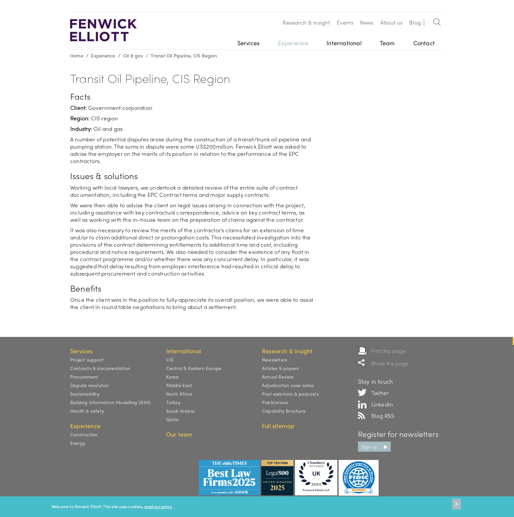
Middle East (179, 385)
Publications (275, 402)
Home (76, 55)
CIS (170, 359)
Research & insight (306, 22)
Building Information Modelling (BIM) (110, 402)
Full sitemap (278, 426)
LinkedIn (382, 404)
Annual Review (278, 376)
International (344, 43)
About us (391, 22)
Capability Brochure (284, 410)
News (367, 22)
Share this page (390, 363)
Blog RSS (383, 416)
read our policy (157, 506)
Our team (179, 434)
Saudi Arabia (180, 410)
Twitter (379, 393)
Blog (415, 22)
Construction (83, 434)
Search (437, 21)
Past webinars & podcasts (290, 393)
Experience (293, 43)
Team (387, 43)
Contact (424, 43)
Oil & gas (133, 55)
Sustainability (84, 393)
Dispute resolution (89, 385)
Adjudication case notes (288, 385)
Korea (172, 376)
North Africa (179, 393)
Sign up (369, 446)
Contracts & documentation (100, 368)
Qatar (172, 419)
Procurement (84, 376)
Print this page (388, 351)
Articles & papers (280, 368)
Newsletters (274, 359)
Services (248, 43)
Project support (87, 359)
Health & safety (87, 410)
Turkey (173, 402)
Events (345, 22)
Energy (77, 443)
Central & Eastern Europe (194, 368)
